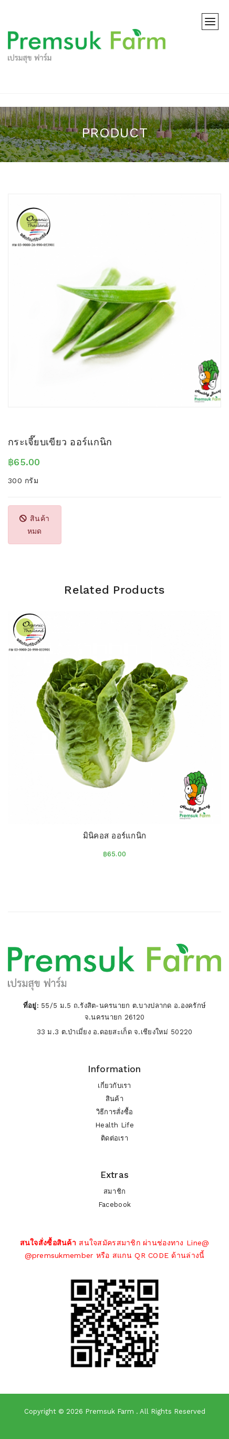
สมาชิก (114, 1191)
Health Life (114, 1125)
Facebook (114, 1204)
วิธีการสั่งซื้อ (114, 1112)
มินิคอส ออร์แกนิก (115, 836)
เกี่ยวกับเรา (114, 1086)
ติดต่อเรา (114, 1138)
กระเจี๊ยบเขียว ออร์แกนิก (60, 441)
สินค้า (114, 1099)
